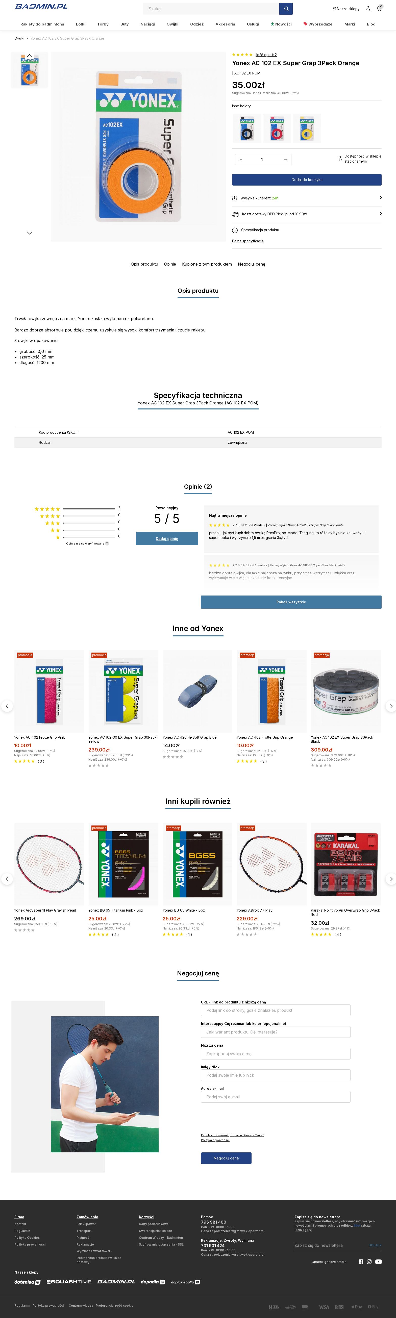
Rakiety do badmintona (42, 24)
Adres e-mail (212, 1088)
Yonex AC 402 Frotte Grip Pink (39, 737)
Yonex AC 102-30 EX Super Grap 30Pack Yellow (122, 739)
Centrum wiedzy (81, 1305)
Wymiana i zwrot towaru (94, 1251)
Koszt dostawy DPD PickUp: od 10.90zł (307, 214)
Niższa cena (212, 1045)
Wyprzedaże (318, 24)
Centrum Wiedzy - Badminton (161, 1237)
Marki (349, 24)
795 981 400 (213, 1222)
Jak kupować (86, 1224)
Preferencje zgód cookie (114, 1305)
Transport (84, 1231)
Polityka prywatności (215, 1140)
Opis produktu (144, 264)
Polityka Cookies (27, 1237)
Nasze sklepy (346, 9)
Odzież (197, 24)
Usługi (253, 24)
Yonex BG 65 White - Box (184, 910)
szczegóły (303, 1230)
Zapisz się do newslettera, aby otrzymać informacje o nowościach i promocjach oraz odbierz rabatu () (334, 1225)
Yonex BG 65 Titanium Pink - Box (115, 910)
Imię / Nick (210, 1067)
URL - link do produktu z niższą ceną (233, 1002)
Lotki (80, 24)
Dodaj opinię (167, 538)
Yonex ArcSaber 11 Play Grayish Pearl (45, 910)
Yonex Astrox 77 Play (255, 910)
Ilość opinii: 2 (266, 55)
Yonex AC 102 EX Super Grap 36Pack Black (342, 739)
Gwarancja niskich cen (155, 1231)
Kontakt (20, 1224)
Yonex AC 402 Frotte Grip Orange (265, 737)
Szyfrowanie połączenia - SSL (161, 1244)
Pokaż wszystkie (291, 602)
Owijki (172, 24)
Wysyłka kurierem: (307, 198)
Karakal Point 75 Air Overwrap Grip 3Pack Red (345, 912)
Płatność (83, 1237)
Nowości (281, 24)
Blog (371, 24)
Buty (124, 24)
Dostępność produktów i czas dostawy (99, 1260)
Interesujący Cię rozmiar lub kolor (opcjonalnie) (243, 1023)
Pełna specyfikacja (248, 241)
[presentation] (239, 1117)
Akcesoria (225, 24)
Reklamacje (85, 1244)
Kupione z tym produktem (207, 264)
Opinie (170, 264)
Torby (103, 24)
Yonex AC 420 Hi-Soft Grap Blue (190, 737)
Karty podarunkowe (154, 1224)
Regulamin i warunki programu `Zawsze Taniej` (232, 1135)
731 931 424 (213, 1245)
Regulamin (22, 1231)
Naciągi (148, 24)
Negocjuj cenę (251, 264)
